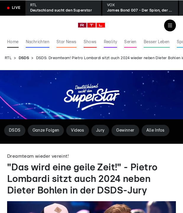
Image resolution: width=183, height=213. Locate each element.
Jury (100, 130)
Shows (90, 42)
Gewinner (125, 130)
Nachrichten (37, 42)
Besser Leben (157, 42)
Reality (110, 42)
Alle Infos (155, 130)
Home (13, 42)
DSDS (24, 58)
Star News (66, 42)
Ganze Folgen (46, 130)
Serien (130, 42)
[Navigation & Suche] (170, 25)
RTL (8, 58)
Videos (77, 130)
